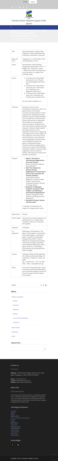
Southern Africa (15, 426)
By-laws (15, 314)
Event (13, 336)
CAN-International (17, 391)
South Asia (14, 424)
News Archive (16, 327)
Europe (13, 419)
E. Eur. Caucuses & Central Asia (20, 418)
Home (12, 39)
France (13, 421)
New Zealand (15, 435)
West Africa (14, 433)
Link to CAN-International (20, 318)
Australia (13, 411)
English (33, 2)
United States (15, 430)
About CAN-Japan (18, 297)
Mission (15, 301)
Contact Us (16, 322)
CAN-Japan (14, 369)
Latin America (15, 431)
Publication (15, 332)
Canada (13, 412)
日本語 (25, 2)
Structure (16, 305)
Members (16, 309)
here (39, 101)
